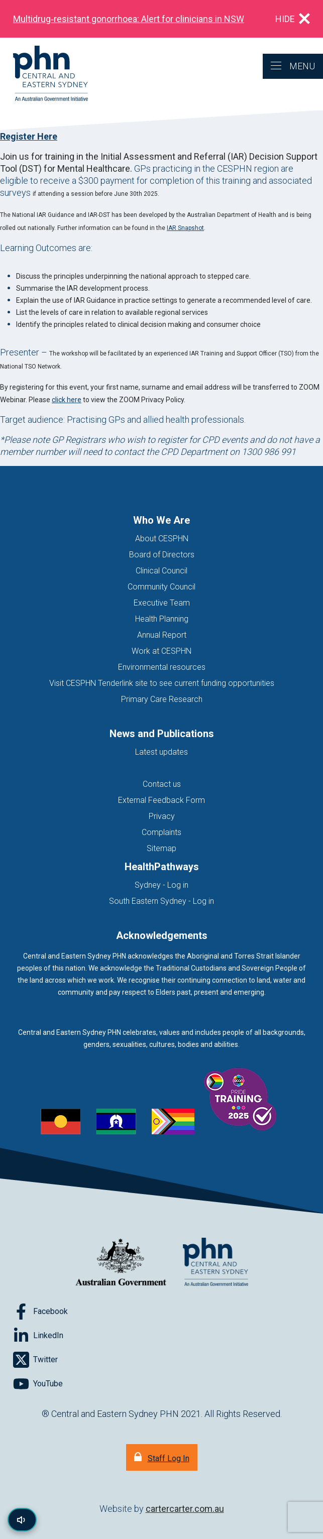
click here (66, 400)
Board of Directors (161, 554)
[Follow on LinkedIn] (38, 1336)
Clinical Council (161, 570)
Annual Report (161, 635)
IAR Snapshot (185, 227)
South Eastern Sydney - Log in (161, 901)
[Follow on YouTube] (38, 1384)
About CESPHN (161, 538)
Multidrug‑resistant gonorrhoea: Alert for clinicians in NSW (128, 19)
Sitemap (161, 848)
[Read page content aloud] (22, 1519)
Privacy (162, 816)
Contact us (162, 784)
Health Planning (161, 619)
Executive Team (162, 603)
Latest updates (161, 752)
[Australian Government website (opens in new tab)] (121, 1262)
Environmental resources (161, 667)
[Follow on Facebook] (40, 1312)
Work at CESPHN (161, 651)
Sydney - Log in (161, 885)
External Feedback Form (161, 800)
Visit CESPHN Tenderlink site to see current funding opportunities (161, 683)
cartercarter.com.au (185, 1508)
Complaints (161, 832)
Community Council (161, 586)
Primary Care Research (161, 699)
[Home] (44, 74)
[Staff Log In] (161, 1457)
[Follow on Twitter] (35, 1360)
